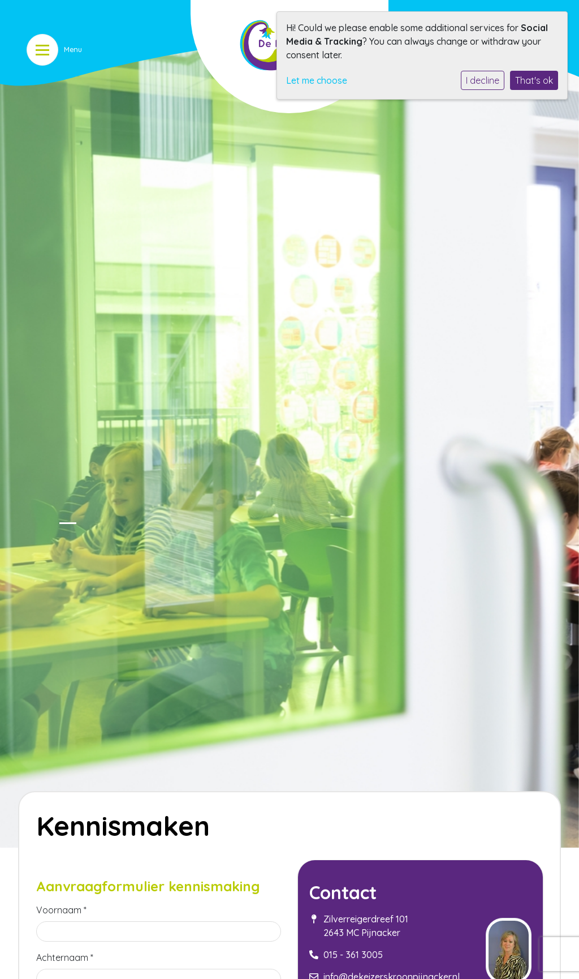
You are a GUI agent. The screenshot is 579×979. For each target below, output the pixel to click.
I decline (482, 80)
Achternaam (64, 957)
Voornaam (61, 910)
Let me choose (316, 80)
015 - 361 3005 (353, 954)
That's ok (534, 80)
